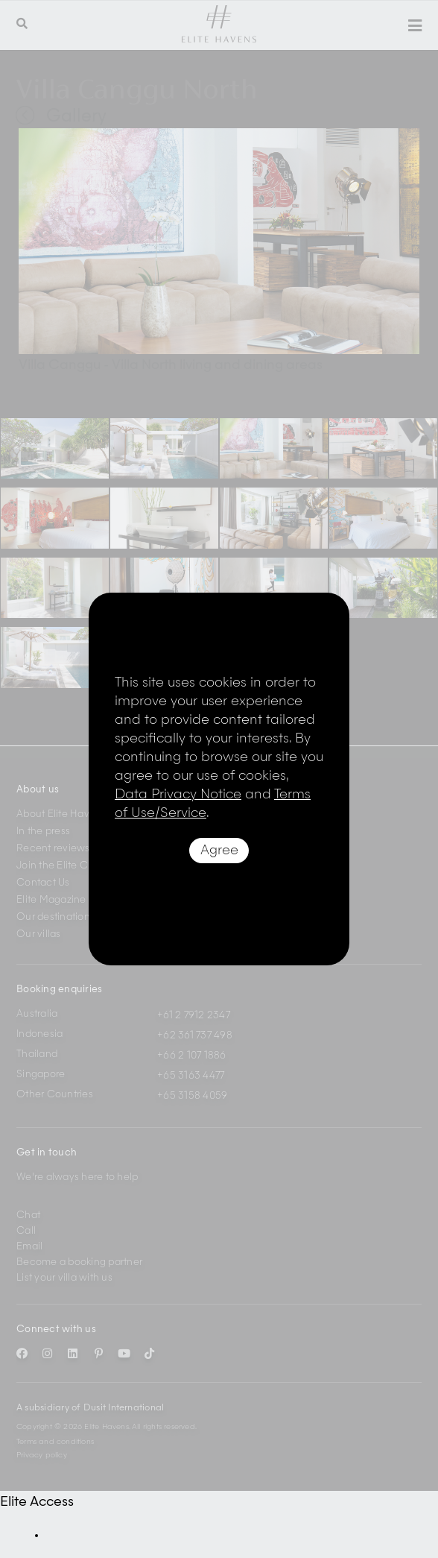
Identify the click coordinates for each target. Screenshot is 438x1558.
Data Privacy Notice (178, 794)
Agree (219, 850)
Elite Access (37, 1502)
